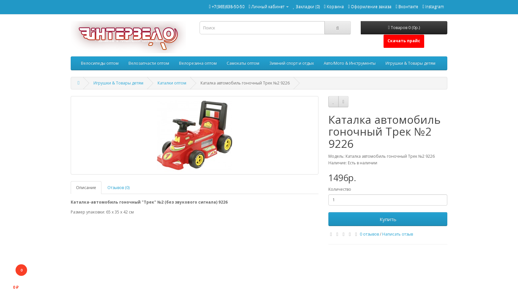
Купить (388, 219)
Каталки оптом (172, 83)
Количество (339, 189)
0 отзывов (369, 234)
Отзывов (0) (118, 187)
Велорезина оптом (198, 63)
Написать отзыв (397, 234)
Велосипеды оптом (100, 63)
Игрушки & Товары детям (410, 63)
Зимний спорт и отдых (291, 63)
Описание (86, 187)
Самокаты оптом (243, 63)
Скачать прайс (404, 41)
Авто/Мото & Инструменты (350, 63)
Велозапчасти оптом (149, 63)
